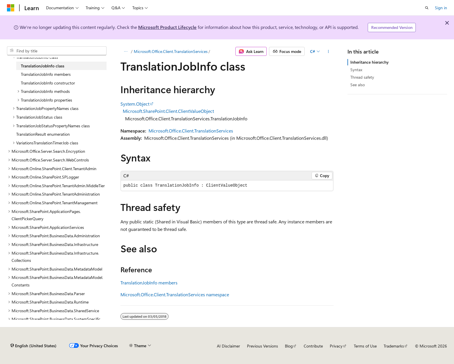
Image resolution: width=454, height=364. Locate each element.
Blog (289, 346)
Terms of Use (365, 346)
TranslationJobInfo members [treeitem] (46, 74)
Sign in (441, 7)
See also (357, 84)
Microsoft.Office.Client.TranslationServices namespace (174, 294)
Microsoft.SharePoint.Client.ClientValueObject (168, 111)
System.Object (134, 104)
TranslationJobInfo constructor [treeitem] (48, 83)
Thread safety (362, 77)
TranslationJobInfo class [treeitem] (42, 66)
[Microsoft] (10, 8)
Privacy (336, 346)
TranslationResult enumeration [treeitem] (43, 134)
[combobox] (57, 51)
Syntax (356, 69)
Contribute (313, 346)
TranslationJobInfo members (148, 283)
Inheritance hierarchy (369, 62)
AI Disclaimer (228, 346)
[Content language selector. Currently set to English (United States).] (33, 345)
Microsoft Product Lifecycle (167, 27)
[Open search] (427, 8)
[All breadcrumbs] (125, 51)
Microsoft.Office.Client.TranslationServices (171, 51)
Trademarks (394, 346)
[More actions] (328, 51)
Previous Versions (262, 346)
